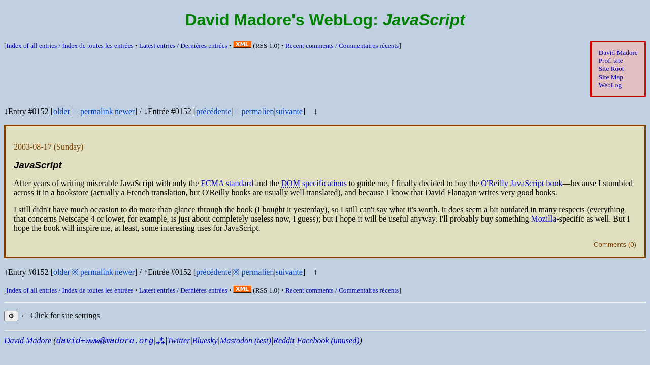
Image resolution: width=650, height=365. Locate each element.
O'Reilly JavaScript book (521, 183)
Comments (610, 244)
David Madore (618, 52)
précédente (213, 111)
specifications (324, 183)
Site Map (611, 77)
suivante (289, 111)
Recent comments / (342, 45)
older (61, 111)
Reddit (284, 340)
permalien (257, 111)
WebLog (610, 85)
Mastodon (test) (245, 340)
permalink (96, 111)
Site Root (611, 68)
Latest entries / (183, 45)
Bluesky (205, 340)
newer (125, 111)
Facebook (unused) (328, 340)
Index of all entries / (69, 45)
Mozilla (544, 218)
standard (227, 183)
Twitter (178, 340)
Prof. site (611, 60)
